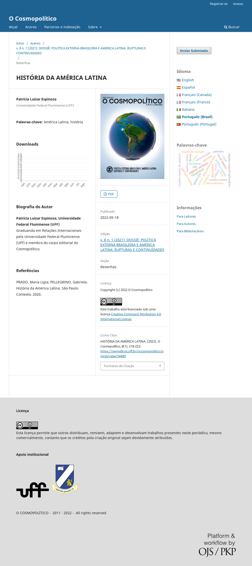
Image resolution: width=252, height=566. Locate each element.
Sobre (93, 27)
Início (20, 43)
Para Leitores (186, 216)
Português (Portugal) (199, 124)
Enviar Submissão (194, 50)
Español (188, 87)
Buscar (232, 27)
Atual (13, 27)
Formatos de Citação (119, 366)
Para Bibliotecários (190, 231)
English (188, 80)
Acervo (30, 27)
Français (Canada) (197, 94)
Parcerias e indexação (62, 27)
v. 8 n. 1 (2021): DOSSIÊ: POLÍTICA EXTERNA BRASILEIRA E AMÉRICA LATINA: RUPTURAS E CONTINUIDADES (81, 50)
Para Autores (186, 223)
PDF (110, 194)
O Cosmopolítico (33, 18)
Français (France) (196, 102)
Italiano (188, 109)
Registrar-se (218, 3)
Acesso (238, 3)
